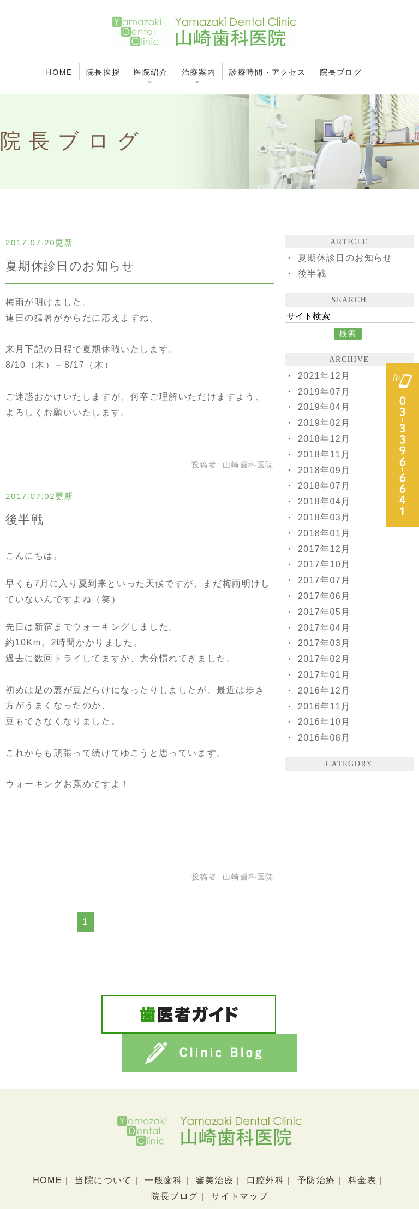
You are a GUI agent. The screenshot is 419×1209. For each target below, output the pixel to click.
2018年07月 (324, 485)
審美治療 (214, 1138)
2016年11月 (324, 706)
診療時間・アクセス (267, 72)
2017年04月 (324, 627)
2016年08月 (324, 737)
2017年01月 (324, 674)
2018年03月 (324, 517)
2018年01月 (324, 533)
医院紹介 (150, 72)
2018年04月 (324, 501)
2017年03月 (324, 643)
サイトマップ (240, 1154)
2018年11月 (324, 454)
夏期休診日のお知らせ (70, 266)
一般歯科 (163, 1138)
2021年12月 (324, 375)
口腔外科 (266, 1138)
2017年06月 (324, 596)
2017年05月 (324, 612)
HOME (59, 72)
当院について (102, 1138)
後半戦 (24, 519)
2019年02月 (324, 422)
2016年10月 (324, 721)
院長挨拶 (103, 72)
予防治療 (317, 1138)
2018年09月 (324, 470)
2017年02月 (324, 659)
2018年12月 (324, 438)
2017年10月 (324, 564)
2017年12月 (324, 549)
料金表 (364, 1138)
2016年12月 (324, 690)
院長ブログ (341, 72)
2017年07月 (324, 580)
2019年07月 (324, 391)
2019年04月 (324, 407)
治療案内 (199, 72)
